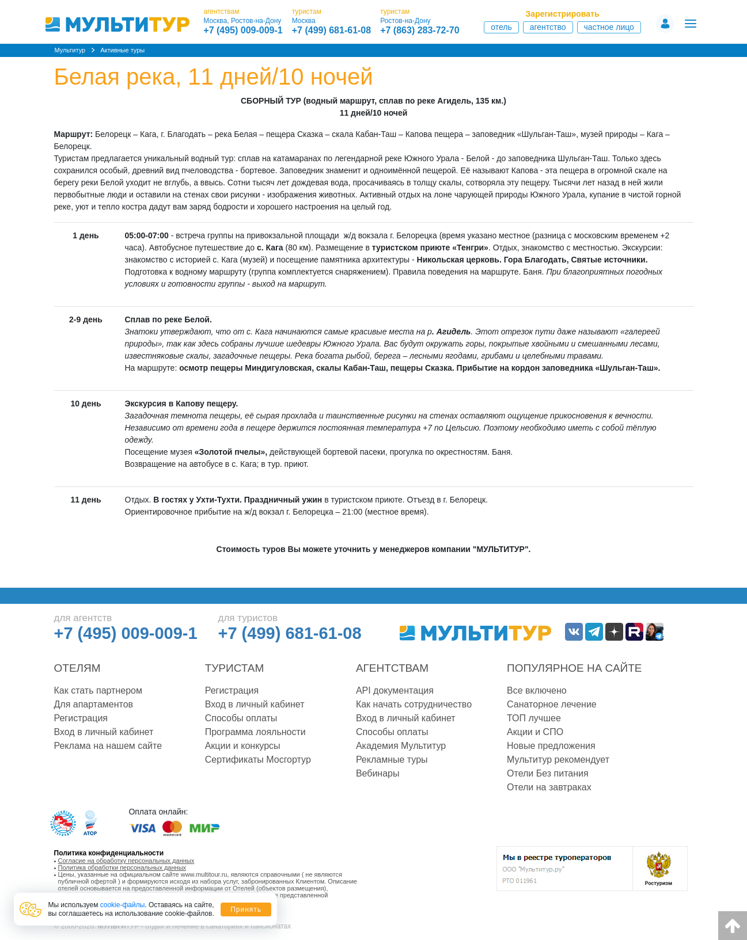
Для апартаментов (94, 704)
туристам (306, 11)
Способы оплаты (241, 718)
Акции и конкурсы (242, 746)
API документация (395, 690)
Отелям (77, 668)
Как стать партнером (98, 690)
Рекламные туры (392, 759)
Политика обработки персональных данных (122, 867)
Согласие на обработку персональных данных (126, 860)
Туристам (234, 668)
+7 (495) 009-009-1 (242, 30)
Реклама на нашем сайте (108, 746)
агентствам (221, 11)
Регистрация (81, 718)
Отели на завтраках (549, 787)
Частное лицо (609, 27)
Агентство (548, 27)
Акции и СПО (535, 732)
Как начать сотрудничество (414, 704)
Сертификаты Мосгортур (258, 759)
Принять (245, 909)
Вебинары (378, 773)
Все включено (537, 690)
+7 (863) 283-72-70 (419, 30)
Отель (501, 27)
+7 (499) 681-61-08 (331, 30)
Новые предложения (551, 746)
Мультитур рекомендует (558, 759)
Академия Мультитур (401, 746)
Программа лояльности (255, 732)
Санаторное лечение (552, 704)
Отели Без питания (548, 773)
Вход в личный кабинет (104, 732)
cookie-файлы (122, 905)
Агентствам (392, 668)
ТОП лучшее (534, 718)
